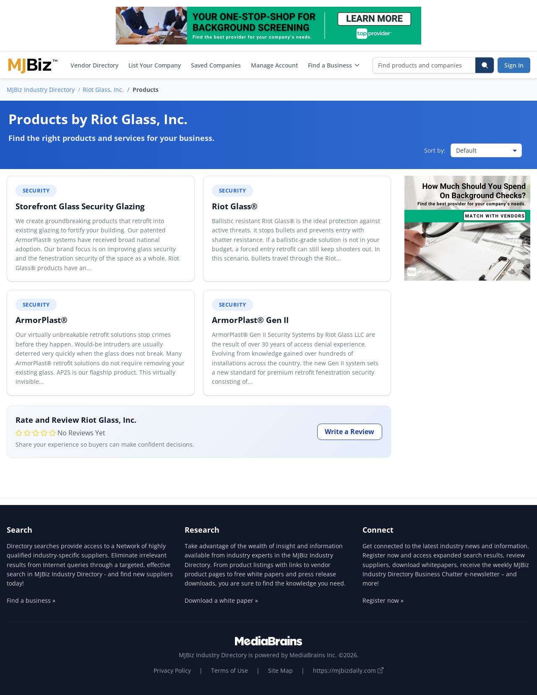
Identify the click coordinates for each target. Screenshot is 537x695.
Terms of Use (229, 670)
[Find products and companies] (424, 65)
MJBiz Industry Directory (41, 90)
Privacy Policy (172, 670)
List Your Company (154, 65)
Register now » (383, 600)
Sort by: (435, 150)
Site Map (280, 670)
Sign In (514, 65)
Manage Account (274, 65)
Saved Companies (216, 65)
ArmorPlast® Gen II (250, 319)
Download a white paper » (221, 600)
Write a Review (349, 431)
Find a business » (31, 600)
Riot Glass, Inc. (103, 90)
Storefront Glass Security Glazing (80, 206)
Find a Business (334, 65)
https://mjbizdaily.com (348, 670)
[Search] (484, 65)
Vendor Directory (94, 65)
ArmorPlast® (42, 319)
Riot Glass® (235, 206)
